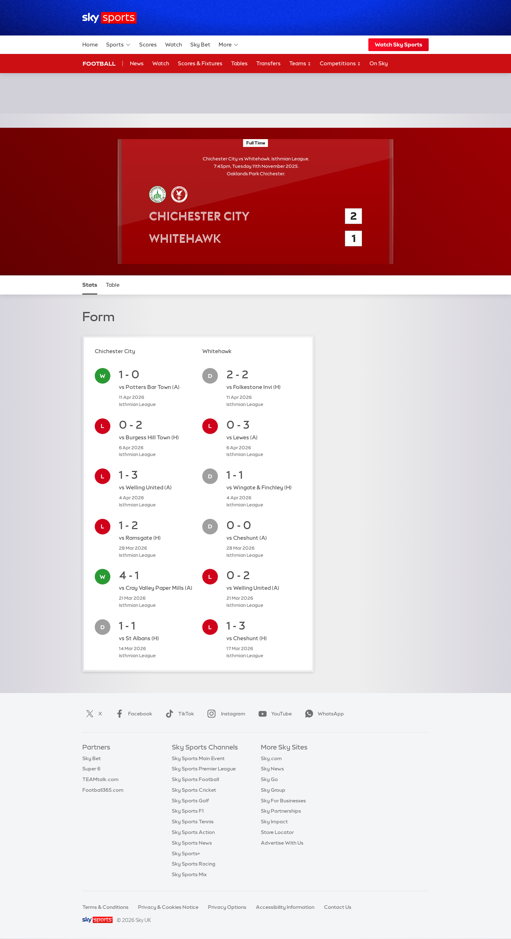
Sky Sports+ (186, 853)
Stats (89, 284)
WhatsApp (323, 713)
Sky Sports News (192, 842)
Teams (300, 64)
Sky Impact (274, 821)
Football (99, 63)
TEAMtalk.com (100, 779)
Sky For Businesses (283, 800)
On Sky (378, 63)
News (137, 63)
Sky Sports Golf (190, 800)
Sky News (272, 768)
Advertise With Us (282, 842)
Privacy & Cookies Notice (168, 907)
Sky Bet (200, 44)
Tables (239, 63)
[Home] (109, 18)
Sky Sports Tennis (193, 821)
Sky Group (273, 789)
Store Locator (277, 832)
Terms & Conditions (105, 907)
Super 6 (91, 768)
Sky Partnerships (281, 810)
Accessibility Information (285, 907)
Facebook (132, 713)
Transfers (268, 63)
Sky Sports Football (195, 779)
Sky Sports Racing (193, 863)
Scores (148, 44)
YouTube (274, 713)
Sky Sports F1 (188, 810)
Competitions (340, 64)
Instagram (224, 713)
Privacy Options (227, 907)
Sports (118, 45)
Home (90, 44)
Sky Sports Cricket (194, 789)
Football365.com (102, 789)
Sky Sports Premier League (204, 768)
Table (113, 284)
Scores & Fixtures (200, 63)
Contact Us (337, 907)
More (229, 45)
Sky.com (271, 758)
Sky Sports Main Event (198, 758)
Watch (173, 44)
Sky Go (269, 779)
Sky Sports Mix (189, 874)
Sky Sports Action (193, 832)
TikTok (178, 713)
